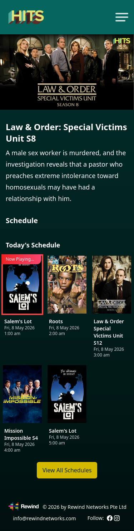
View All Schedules (67, 470)
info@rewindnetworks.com (44, 518)
